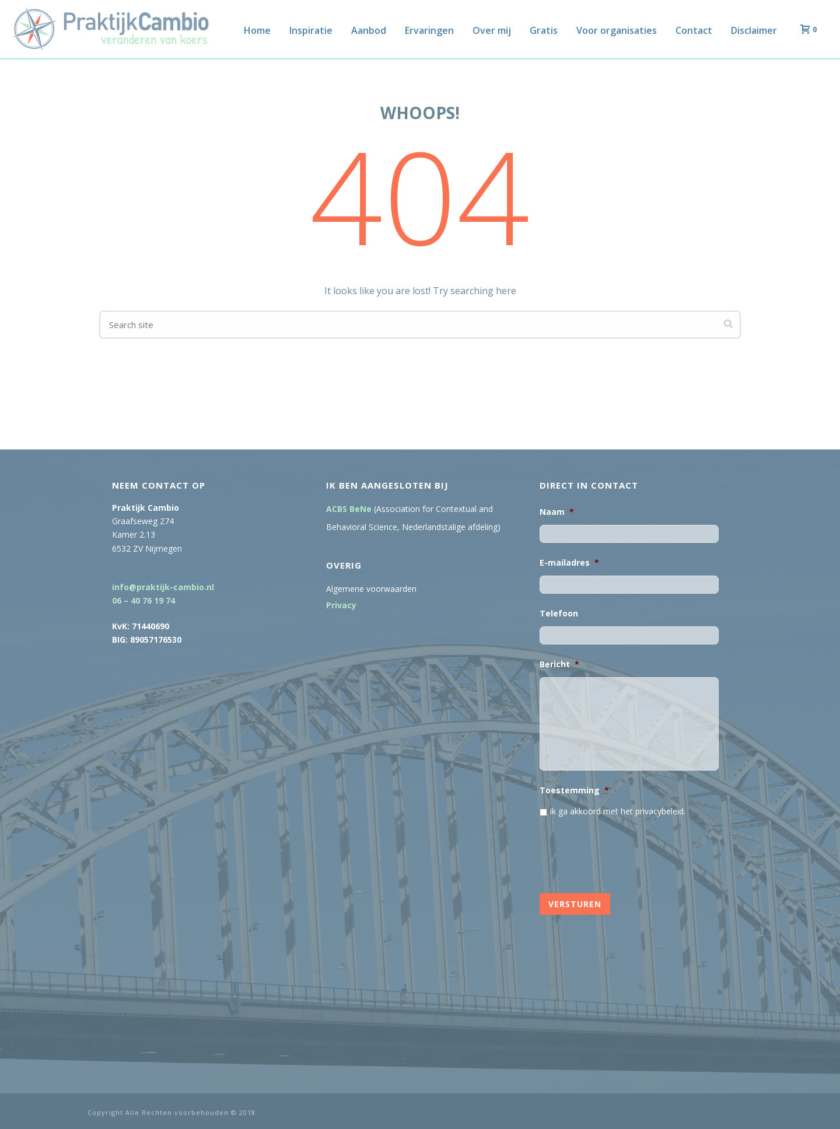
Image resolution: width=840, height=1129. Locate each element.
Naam (557, 512)
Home (257, 30)
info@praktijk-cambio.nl (163, 587)
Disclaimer (754, 30)
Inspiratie (310, 30)
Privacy (341, 605)
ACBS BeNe (349, 509)
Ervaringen (429, 30)
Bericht (559, 664)
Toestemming (574, 790)
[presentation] (628, 851)
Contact (694, 30)
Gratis (544, 30)
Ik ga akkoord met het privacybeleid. (617, 811)
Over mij (492, 30)
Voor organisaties (616, 30)
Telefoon (559, 613)
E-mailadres (569, 562)
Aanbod (368, 30)
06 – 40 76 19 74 (143, 600)
